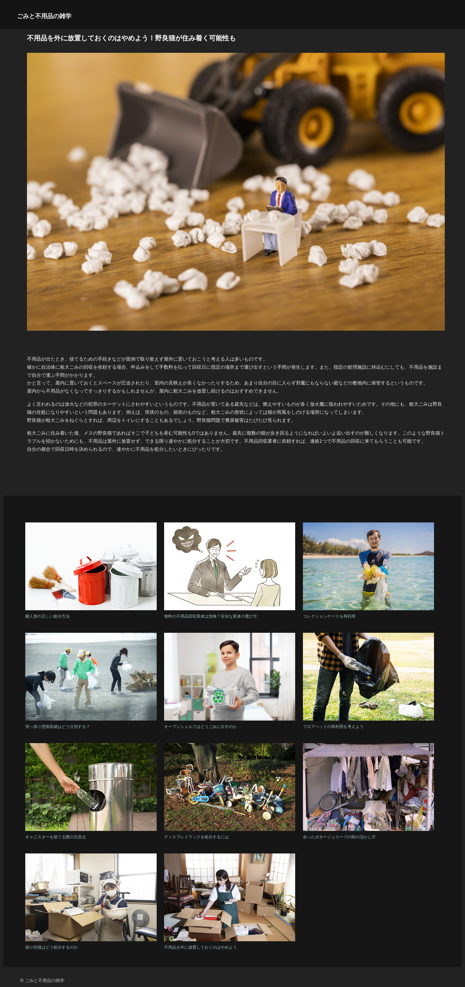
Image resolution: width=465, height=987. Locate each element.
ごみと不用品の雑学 (44, 16)
